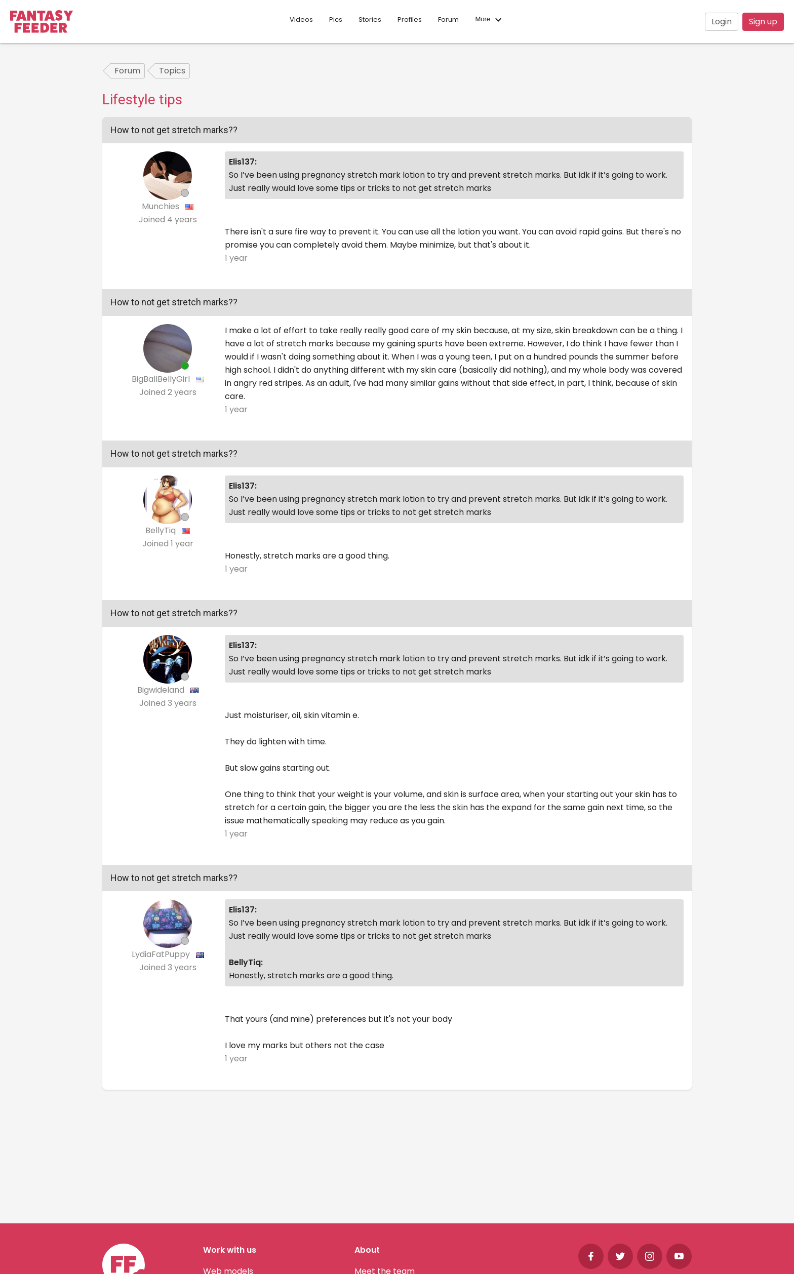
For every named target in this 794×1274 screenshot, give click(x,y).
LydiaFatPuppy (162, 954)
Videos (301, 19)
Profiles (410, 19)
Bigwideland (161, 690)
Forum (448, 19)
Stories (370, 19)
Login (721, 21)
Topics (172, 70)
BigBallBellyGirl (162, 379)
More (489, 20)
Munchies (161, 206)
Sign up (763, 21)
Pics (335, 19)
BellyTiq (161, 530)
